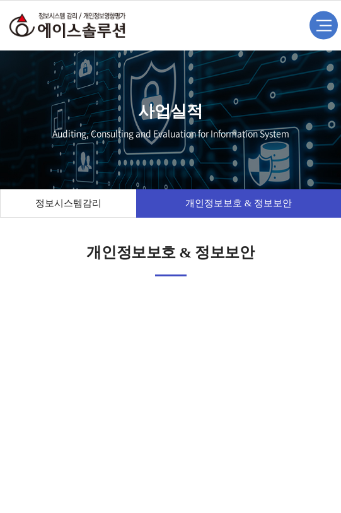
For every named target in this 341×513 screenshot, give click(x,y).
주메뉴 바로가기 (0, 0)
